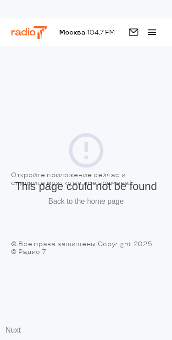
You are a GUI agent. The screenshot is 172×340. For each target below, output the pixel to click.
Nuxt (13, 330)
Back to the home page (86, 201)
